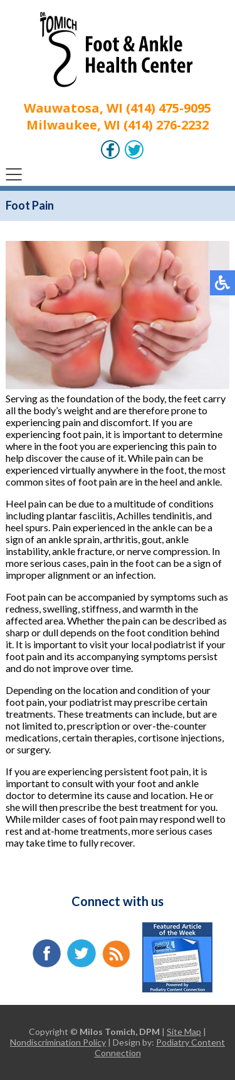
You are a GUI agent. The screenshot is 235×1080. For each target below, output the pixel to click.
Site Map (184, 1031)
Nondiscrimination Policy (58, 1042)
